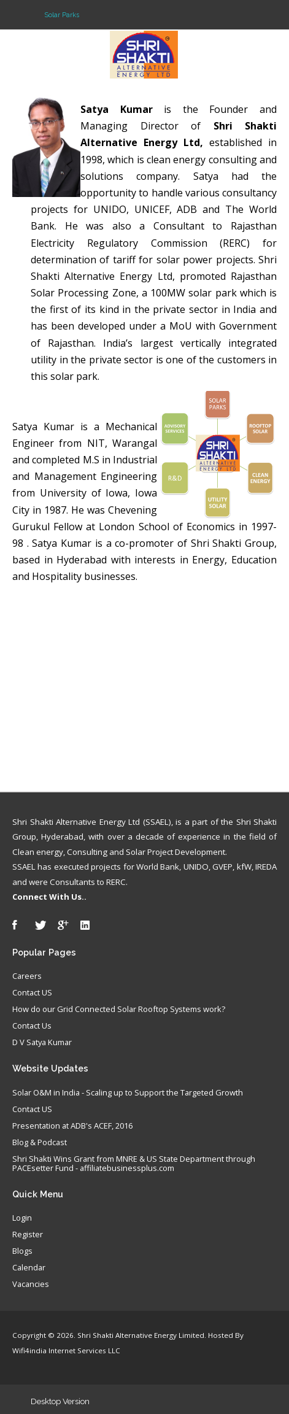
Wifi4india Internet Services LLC (66, 1350)
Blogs (22, 1251)
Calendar (28, 1268)
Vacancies (30, 1284)
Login (22, 1218)
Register (27, 1235)
